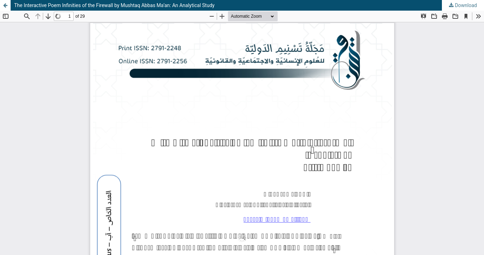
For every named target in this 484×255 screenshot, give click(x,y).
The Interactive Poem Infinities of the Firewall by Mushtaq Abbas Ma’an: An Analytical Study (114, 5)
